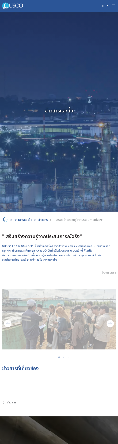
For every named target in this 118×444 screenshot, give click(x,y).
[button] (8, 327)
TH (103, 6)
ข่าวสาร (43, 220)
